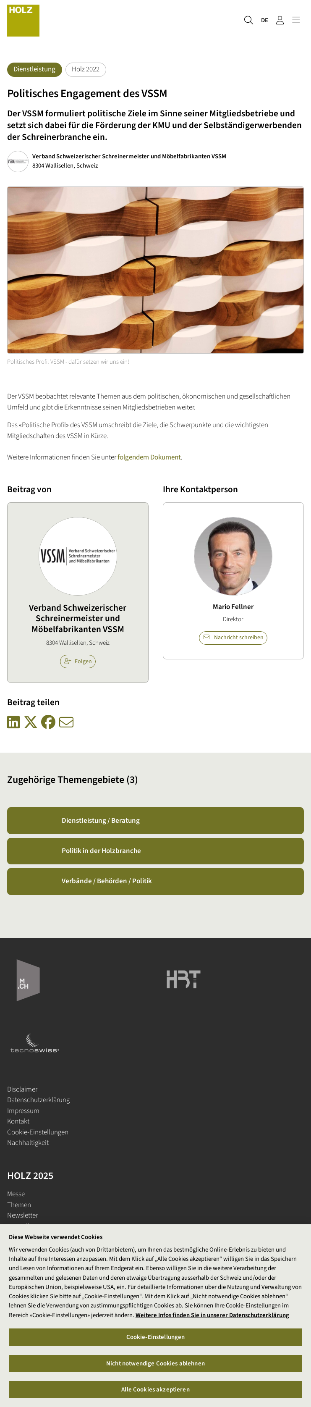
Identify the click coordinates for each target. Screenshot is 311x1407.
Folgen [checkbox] (78, 661)
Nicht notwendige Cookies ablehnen (155, 1366)
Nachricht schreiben (233, 637)
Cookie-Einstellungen (37, 1132)
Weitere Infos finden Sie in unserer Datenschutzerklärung (212, 1317)
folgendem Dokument (149, 457)
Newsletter (22, 1215)
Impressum (23, 1111)
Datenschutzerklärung (38, 1100)
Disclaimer (22, 1089)
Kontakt (18, 1121)
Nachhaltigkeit (28, 1143)
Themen (19, 1205)
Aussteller (21, 1226)
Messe (16, 1194)
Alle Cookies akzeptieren (155, 1392)
